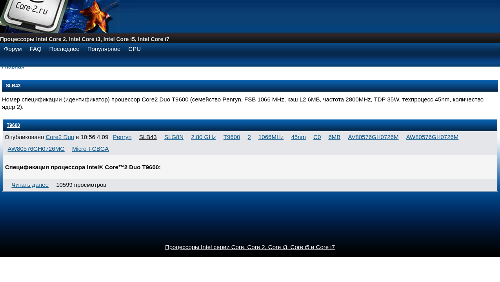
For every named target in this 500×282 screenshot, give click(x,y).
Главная (13, 66)
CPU (134, 48)
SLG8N (174, 137)
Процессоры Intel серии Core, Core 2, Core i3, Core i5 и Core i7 (250, 247)
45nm (298, 137)
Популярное (104, 48)
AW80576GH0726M (432, 137)
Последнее (64, 48)
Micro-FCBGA (90, 148)
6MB (334, 137)
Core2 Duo (60, 137)
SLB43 (148, 137)
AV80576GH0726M (373, 137)
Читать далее (30, 184)
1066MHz (271, 137)
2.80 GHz (203, 137)
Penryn (122, 137)
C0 (317, 137)
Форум (13, 48)
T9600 (13, 125)
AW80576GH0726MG (36, 148)
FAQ (36, 48)
